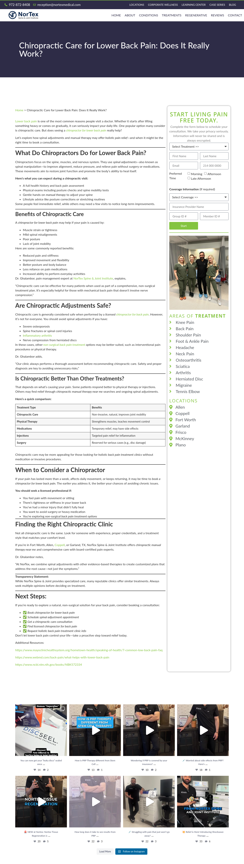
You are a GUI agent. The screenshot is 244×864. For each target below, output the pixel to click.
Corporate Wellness (163, 4)
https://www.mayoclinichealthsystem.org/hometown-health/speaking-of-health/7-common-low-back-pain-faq (89, 650)
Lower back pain (26, 121)
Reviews (217, 15)
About (130, 15)
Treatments (171, 15)
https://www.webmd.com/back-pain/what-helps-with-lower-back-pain (62, 657)
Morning (196, 174)
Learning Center (194, 4)
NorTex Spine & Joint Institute (93, 278)
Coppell (60, 545)
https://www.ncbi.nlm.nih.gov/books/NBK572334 (48, 664)
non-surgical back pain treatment (64, 344)
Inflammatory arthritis (37, 335)
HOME (116, 15)
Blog (232, 4)
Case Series (217, 4)
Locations (136, 4)
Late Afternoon (201, 178)
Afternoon (214, 174)
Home (19, 110)
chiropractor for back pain (132, 314)
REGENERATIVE (196, 15)
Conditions (148, 15)
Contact (235, 15)
